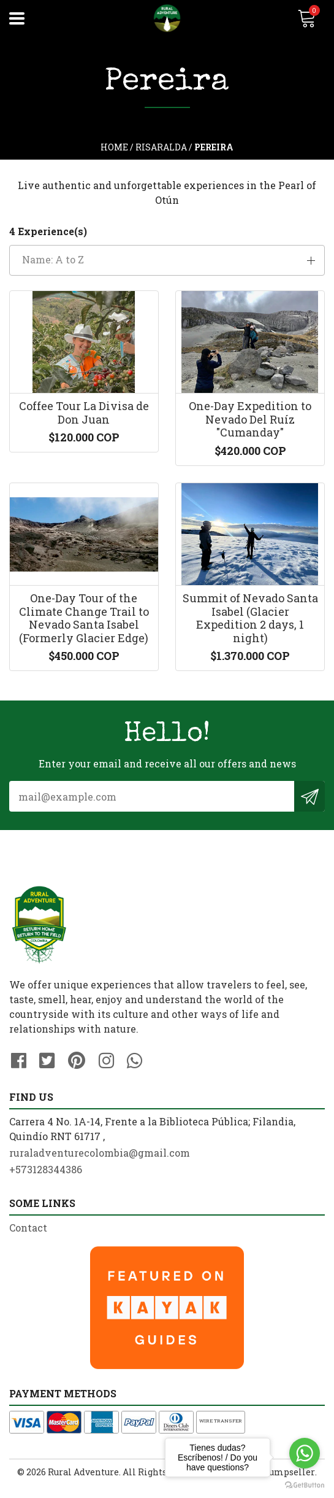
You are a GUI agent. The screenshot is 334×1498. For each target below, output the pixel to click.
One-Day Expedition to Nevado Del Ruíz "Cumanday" (250, 423)
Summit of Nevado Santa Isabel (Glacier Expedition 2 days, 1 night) (250, 629)
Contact (28, 1241)
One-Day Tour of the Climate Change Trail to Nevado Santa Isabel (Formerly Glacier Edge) (83, 629)
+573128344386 (45, 1182)
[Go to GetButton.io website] (304, 1485)
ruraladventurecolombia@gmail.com (99, 1166)
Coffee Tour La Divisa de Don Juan (83, 417)
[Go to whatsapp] (304, 1453)
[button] (167, 260)
